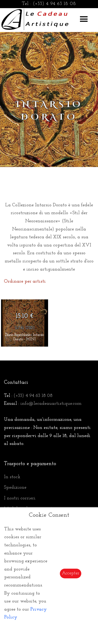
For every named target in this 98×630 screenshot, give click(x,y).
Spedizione (15, 487)
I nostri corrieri (20, 498)
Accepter (70, 573)
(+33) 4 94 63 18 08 (54, 3)
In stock (12, 477)
